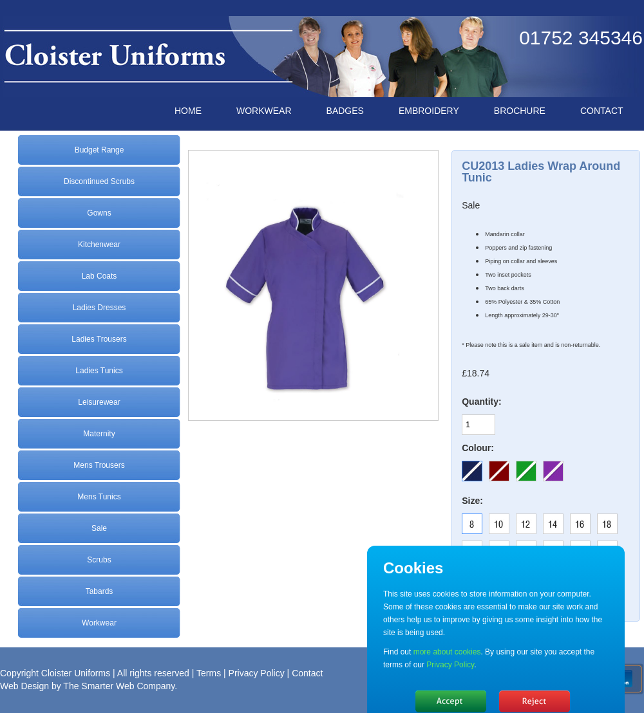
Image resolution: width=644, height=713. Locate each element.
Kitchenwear (99, 244)
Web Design (24, 686)
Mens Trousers (98, 465)
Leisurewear (99, 402)
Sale (99, 528)
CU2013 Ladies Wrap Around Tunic (541, 172)
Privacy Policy (257, 673)
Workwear (99, 622)
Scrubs (99, 559)
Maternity (99, 433)
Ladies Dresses (99, 307)
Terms (208, 673)
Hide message (450, 701)
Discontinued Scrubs (99, 181)
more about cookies (447, 651)
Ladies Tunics (98, 370)
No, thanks (534, 701)
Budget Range (99, 149)
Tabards (99, 591)
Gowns (99, 213)
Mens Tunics (98, 496)
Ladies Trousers (98, 339)
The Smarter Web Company (119, 686)
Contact (307, 673)
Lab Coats (99, 276)
